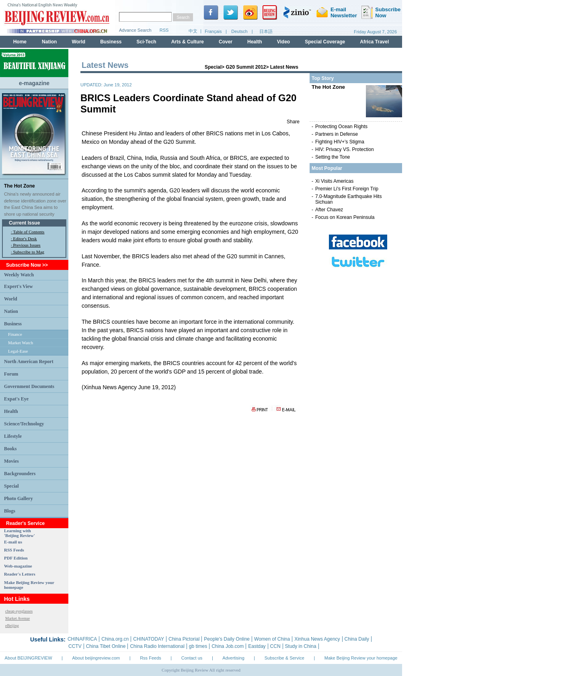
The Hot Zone (19, 186)
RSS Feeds (14, 549)
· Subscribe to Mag (27, 251)
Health (11, 411)
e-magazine (34, 83)
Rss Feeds (150, 658)
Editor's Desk (25, 238)
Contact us (192, 658)
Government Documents (29, 386)
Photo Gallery (18, 498)
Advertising (233, 658)
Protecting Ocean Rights (341, 126)
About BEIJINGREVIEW (28, 658)
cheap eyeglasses (19, 611)
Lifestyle (13, 436)
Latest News (284, 67)
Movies (11, 461)
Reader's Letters (19, 574)
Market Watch (20, 342)
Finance (15, 334)
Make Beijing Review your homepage (361, 658)
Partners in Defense (336, 134)
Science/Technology (24, 424)
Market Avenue (17, 618)
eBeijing (12, 625)
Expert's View (18, 286)
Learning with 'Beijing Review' (19, 533)
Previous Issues (27, 245)
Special (11, 486)
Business (13, 324)
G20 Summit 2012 (246, 67)
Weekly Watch (19, 275)
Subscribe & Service (284, 658)
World (10, 299)
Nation (11, 311)
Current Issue (24, 223)
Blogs (9, 511)
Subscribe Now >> (27, 265)
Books (10, 448)
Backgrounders (19, 473)
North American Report (28, 361)
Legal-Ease (18, 351)
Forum (11, 374)
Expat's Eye (16, 399)
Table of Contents (28, 231)
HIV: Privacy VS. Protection (344, 149)
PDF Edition (16, 558)
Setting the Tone (332, 157)
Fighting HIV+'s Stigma (339, 142)
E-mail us (13, 541)
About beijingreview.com (96, 658)
